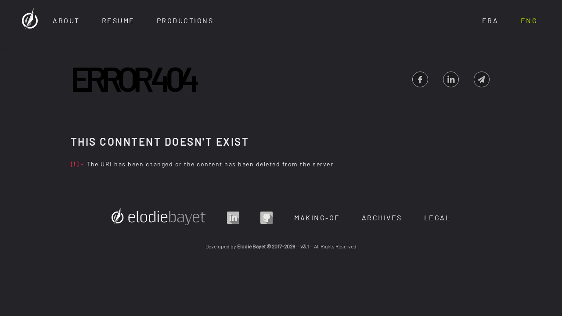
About (66, 20)
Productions (185, 20)
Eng (529, 20)
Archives (382, 217)
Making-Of (317, 217)
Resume (118, 20)
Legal (437, 217)
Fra (490, 20)
